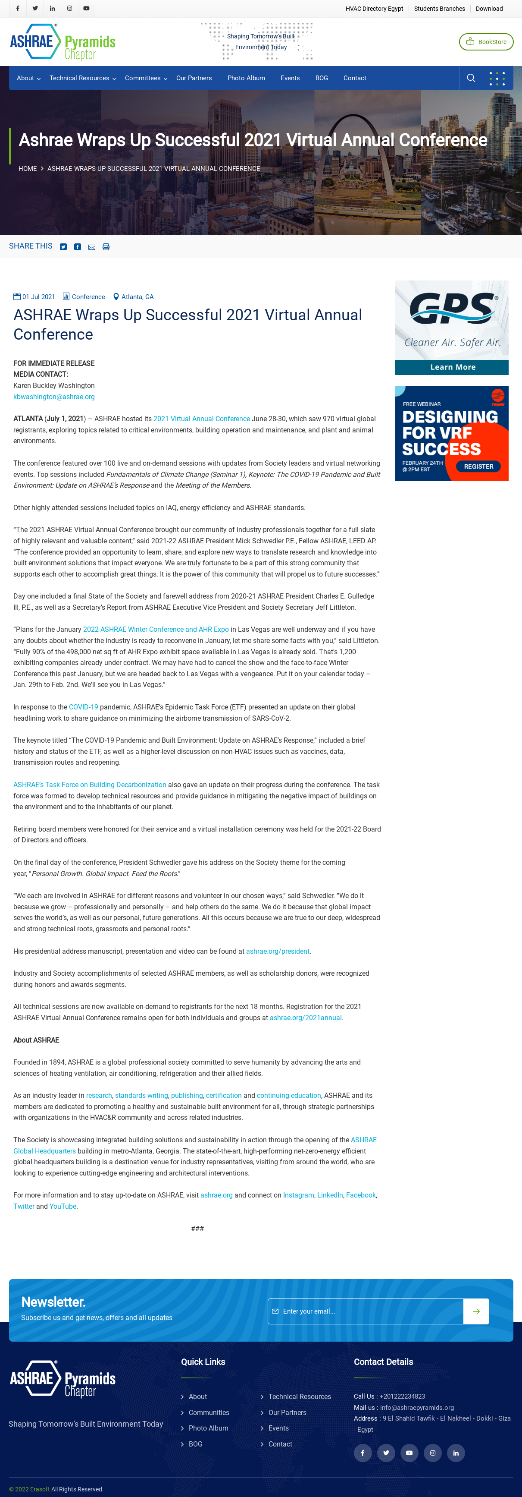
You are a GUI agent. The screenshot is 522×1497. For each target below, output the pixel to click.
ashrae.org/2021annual (306, 1018)
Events (290, 78)
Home (28, 169)
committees (143, 78)
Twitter (23, 1206)
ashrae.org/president (277, 951)
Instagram (298, 1195)
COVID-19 (83, 707)
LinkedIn (330, 1195)
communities (209, 1413)
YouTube (63, 1206)
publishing (187, 1095)
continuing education (289, 1095)
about (25, 78)
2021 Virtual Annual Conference (201, 419)
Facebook (361, 1195)
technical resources (79, 78)
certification (224, 1095)
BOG (322, 78)
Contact (355, 78)
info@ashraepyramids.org (417, 1408)
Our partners (194, 78)
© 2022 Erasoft (29, 1489)
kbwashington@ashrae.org (54, 397)
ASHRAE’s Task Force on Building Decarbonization (89, 785)
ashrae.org (216, 1195)
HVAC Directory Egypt (374, 8)
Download (489, 8)
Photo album (246, 78)
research (99, 1095)
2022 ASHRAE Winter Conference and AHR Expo (156, 629)
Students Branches (439, 8)
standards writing (140, 1095)
